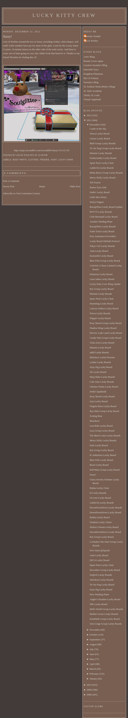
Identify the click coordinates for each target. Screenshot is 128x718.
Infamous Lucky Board (101, 274)
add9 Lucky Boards (99, 352)
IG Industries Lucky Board (103, 455)
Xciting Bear (96, 416)
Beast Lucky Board (99, 464)
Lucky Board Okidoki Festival (105, 241)
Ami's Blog (89, 56)
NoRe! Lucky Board (100, 192)
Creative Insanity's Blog (95, 65)
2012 (89, 115)
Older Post (75, 186)
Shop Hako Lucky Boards (102, 376)
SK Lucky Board (98, 372)
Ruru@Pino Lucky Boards (103, 226)
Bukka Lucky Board (99, 517)
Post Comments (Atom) (28, 193)
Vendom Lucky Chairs (101, 522)
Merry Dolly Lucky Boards (103, 440)
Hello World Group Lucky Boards (106, 609)
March (93, 668)
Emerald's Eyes (91, 69)
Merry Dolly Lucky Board (102, 177)
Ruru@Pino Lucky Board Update (106, 206)
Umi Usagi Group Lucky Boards (106, 623)
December (95, 124)
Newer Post (8, 186)
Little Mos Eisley (98, 197)
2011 (89, 120)
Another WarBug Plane (101, 221)
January (93, 678)
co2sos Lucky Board (100, 138)
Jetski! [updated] (98, 391)
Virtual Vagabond (92, 99)
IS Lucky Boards (98, 492)
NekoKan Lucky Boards (101, 579)
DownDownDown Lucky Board (105, 512)
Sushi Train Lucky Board (102, 231)
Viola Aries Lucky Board (102, 342)
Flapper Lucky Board (100, 318)
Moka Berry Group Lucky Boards (106, 172)
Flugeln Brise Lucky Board (103, 406)
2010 (89, 684)
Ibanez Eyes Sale (98, 187)
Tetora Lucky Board (99, 133)
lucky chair (65, 160)
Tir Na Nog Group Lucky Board (105, 148)
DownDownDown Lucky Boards (106, 507)
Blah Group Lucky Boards (103, 143)
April (92, 664)
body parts (20, 160)
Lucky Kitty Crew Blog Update (105, 284)
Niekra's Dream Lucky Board (104, 527)
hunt (54, 160)
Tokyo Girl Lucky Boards (102, 246)
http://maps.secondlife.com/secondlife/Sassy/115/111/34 (41, 150)
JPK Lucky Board (98, 604)
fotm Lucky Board (99, 445)
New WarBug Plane (99, 594)
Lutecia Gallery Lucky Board (104, 308)
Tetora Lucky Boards (100, 313)
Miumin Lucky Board (100, 347)
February (94, 673)
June (92, 654)
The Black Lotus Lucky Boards (105, 435)
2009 (89, 689)
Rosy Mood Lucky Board (102, 396)
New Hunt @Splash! (100, 550)
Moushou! (95, 420)
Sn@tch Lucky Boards (101, 574)
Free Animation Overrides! (103, 236)
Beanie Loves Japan (93, 61)
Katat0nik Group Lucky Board (105, 618)
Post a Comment (11, 181)
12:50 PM (42, 155)
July (92, 649)
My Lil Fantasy (91, 78)
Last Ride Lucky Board (101, 425)
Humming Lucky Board (101, 303)
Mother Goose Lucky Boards (104, 614)
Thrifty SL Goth (91, 95)
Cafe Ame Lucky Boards (102, 381)
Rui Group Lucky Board (102, 288)
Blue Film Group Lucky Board (105, 260)
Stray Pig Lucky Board (101, 367)
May (92, 659)
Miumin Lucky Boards (101, 153)
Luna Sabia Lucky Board (102, 279)
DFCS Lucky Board (99, 560)
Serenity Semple (93, 36)
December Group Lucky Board (105, 570)
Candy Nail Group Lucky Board (105, 337)
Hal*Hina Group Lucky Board (105, 469)
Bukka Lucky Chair (99, 488)
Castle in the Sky (98, 128)
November (95, 629)
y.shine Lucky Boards (100, 362)
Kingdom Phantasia (93, 73)
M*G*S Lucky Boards (101, 211)
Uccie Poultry (91, 40)
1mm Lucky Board (99, 250)
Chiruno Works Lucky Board (104, 386)
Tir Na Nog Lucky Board (102, 584)
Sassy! (7, 36)
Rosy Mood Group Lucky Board (105, 323)
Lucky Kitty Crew (64, 15)
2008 (89, 694)
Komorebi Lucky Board (101, 255)
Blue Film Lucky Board (101, 460)
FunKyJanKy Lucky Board (103, 158)
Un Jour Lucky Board (100, 497)
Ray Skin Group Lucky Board (104, 411)
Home (42, 186)
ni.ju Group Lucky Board (102, 430)
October (94, 634)
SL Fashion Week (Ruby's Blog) (99, 86)
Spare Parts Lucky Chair (102, 162)
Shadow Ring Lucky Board (103, 328)
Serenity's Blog (91, 82)
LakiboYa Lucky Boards (102, 167)
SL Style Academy (93, 90)
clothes (33, 160)
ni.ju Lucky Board (98, 401)
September (95, 639)
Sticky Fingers (97, 202)
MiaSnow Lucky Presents (102, 357)
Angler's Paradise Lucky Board (105, 599)
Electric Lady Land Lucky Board (106, 332)
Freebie (45, 160)
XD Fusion (95, 182)
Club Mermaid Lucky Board (103, 216)
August (93, 644)
